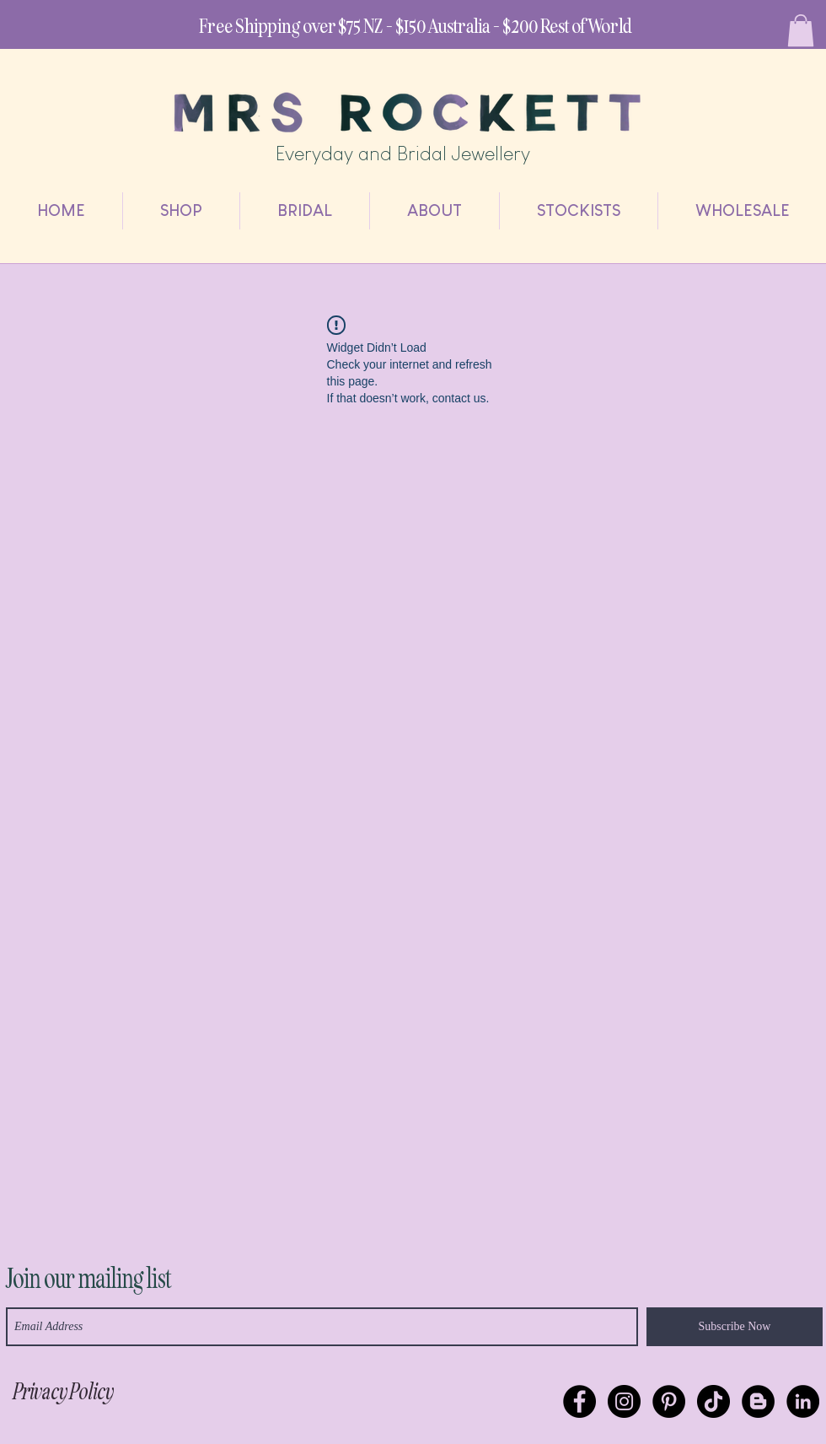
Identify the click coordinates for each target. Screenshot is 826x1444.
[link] (800, 30)
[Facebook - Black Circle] (579, 1401)
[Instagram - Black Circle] (624, 1401)
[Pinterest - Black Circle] (668, 1401)
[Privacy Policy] (62, 1392)
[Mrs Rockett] (802, 1401)
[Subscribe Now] (734, 1326)
